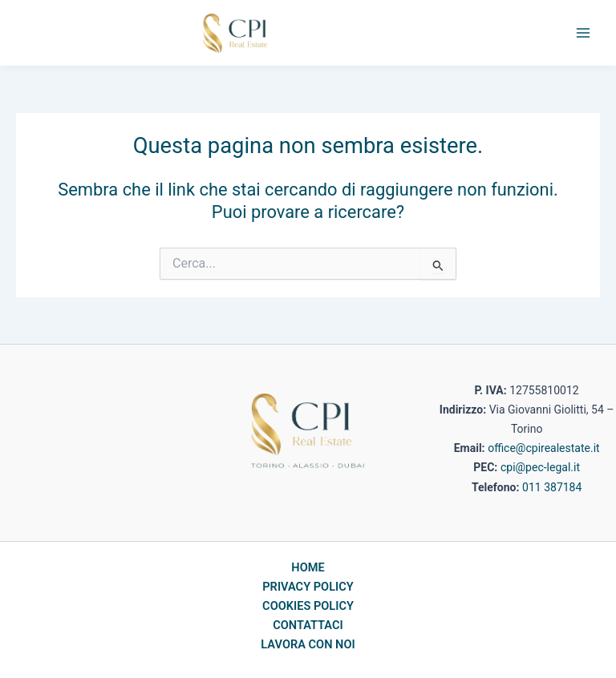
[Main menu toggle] (583, 33)
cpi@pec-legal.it (540, 467)
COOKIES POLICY (308, 606)
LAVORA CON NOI (308, 644)
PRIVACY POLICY (307, 586)
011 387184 (552, 487)
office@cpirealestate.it (543, 448)
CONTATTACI (307, 625)
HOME (307, 567)
